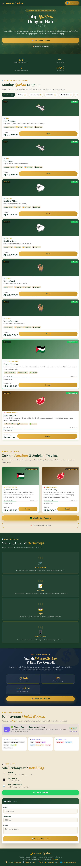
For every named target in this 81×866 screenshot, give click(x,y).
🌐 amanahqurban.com (68, 862)
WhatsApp (7, 816)
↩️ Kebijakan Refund (29, 862)
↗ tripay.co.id (73, 731)
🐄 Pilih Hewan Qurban (40, 40)
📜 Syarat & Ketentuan (13, 862)
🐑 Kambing (36, 95)
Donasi (48, 385)
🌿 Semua (8, 95)
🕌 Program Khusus (40, 47)
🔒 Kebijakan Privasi (51, 862)
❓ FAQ (40, 862)
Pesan (48, 134)
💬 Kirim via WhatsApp (41, 839)
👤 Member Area (72, 3)
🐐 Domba (51, 95)
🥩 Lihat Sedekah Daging (40, 525)
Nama (5, 807)
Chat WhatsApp (40, 793)
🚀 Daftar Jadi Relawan (40, 699)
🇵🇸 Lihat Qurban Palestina (40, 518)
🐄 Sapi (22, 95)
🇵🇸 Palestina (66, 95)
